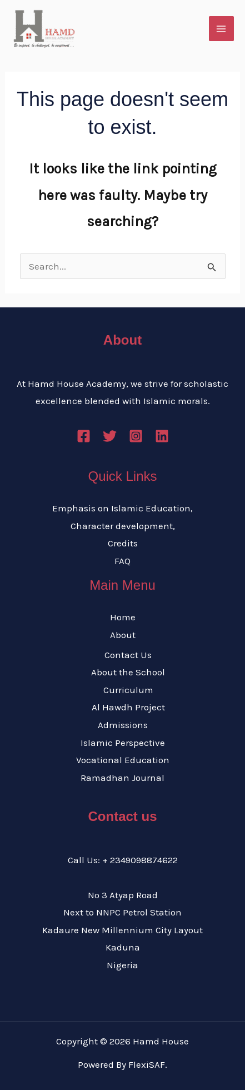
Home (123, 617)
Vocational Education (122, 759)
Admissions (123, 724)
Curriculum (128, 689)
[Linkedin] (162, 436)
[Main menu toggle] (221, 29)
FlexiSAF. (147, 1064)
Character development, (123, 525)
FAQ (122, 560)
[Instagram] (136, 436)
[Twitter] (110, 436)
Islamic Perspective (123, 742)
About (123, 634)
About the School (128, 672)
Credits (123, 543)
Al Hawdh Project (128, 707)
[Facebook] (84, 436)
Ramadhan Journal (122, 777)
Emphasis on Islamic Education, (122, 508)
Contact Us (128, 654)
